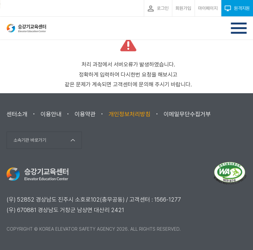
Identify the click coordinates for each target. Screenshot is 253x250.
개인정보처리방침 (130, 114)
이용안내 (51, 114)
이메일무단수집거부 (187, 114)
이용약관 (85, 114)
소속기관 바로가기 (29, 140)
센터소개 (17, 114)
